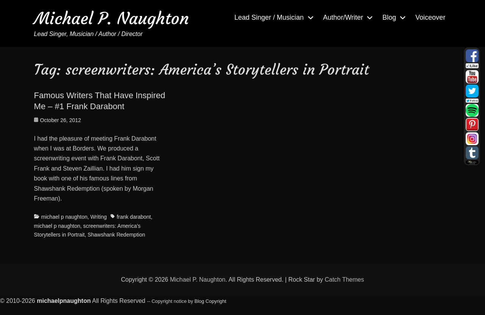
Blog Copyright (210, 301)
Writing (99, 217)
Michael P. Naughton (111, 18)
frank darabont (134, 217)
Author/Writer (343, 17)
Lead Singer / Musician (269, 17)
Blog (389, 17)
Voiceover (430, 17)
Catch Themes (344, 279)
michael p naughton (64, 217)
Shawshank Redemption (116, 235)
